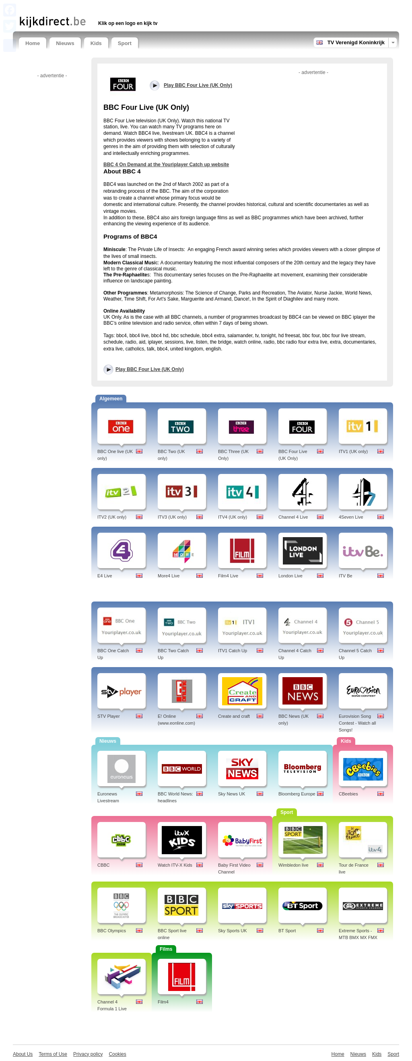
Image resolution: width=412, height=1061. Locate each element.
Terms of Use (53, 1054)
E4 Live (104, 575)
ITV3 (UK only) (172, 517)
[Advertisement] (113, 7)
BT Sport (287, 930)
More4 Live (168, 575)
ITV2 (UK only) (111, 517)
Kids (96, 43)
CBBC (103, 865)
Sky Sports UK (232, 930)
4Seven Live (351, 517)
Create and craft (234, 716)
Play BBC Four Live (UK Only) (149, 369)
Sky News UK (231, 793)
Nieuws (65, 43)
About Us (23, 1054)
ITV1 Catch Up (232, 650)
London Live (290, 575)
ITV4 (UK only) (232, 517)
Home (32, 43)
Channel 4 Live (293, 517)
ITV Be (345, 575)
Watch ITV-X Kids (175, 865)
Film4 (163, 1001)
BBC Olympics (111, 930)
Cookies (117, 1054)
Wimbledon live (293, 865)
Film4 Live (228, 575)
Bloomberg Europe (296, 793)
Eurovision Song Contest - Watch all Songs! (357, 723)
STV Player (108, 716)
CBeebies (348, 793)
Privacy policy (88, 1054)
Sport (125, 43)
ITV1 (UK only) (353, 451)
